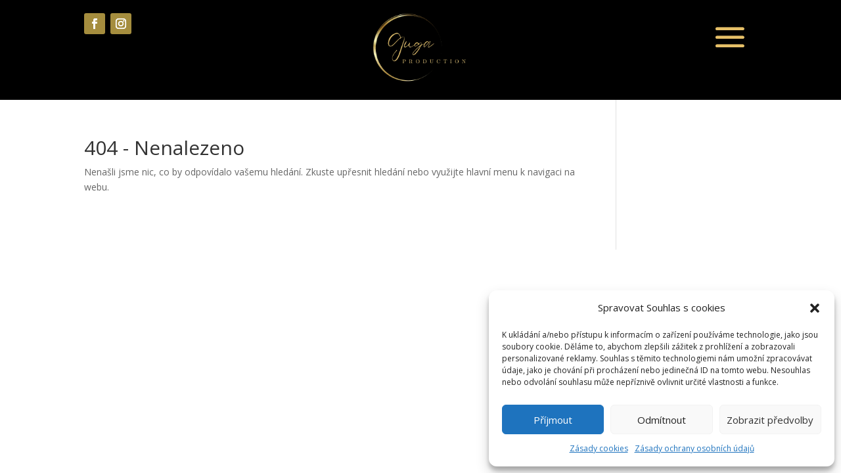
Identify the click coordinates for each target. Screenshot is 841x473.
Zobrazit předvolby (770, 419)
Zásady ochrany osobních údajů (694, 448)
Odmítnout (661, 419)
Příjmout (553, 419)
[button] (814, 308)
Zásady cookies (599, 448)
